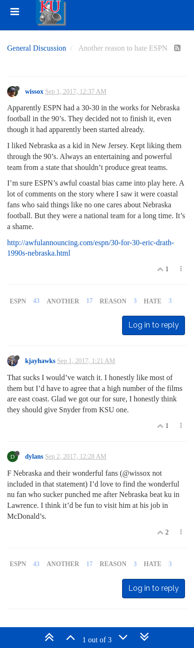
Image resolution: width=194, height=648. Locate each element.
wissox (34, 91)
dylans (34, 456)
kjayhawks (40, 360)
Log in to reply (153, 324)
